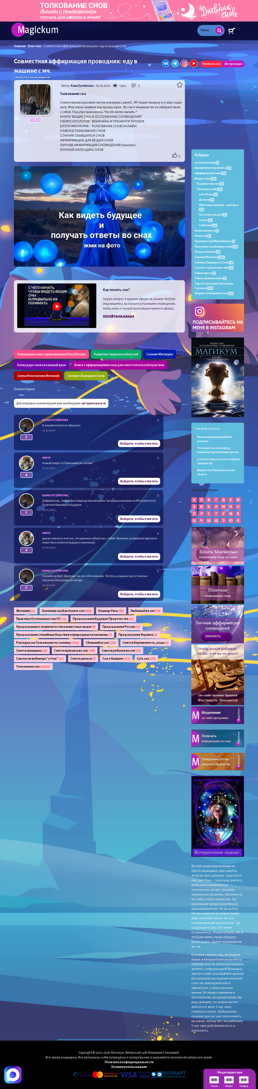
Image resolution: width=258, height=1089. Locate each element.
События (208, 225)
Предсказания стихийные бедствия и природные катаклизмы (64, 634)
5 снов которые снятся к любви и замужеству (218, 461)
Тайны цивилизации (211, 278)
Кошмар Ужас (111, 611)
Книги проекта (207, 230)
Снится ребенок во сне (121, 650)
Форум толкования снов (214, 293)
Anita (46, 457)
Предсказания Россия (121, 626)
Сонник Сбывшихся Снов (86, 375)
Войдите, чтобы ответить (139, 443)
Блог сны (34, 46)
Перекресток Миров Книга (215, 241)
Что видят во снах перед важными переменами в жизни (218, 450)
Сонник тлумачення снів (214, 267)
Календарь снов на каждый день (41, 365)
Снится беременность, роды (146, 642)
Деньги (206, 199)
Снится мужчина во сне (74, 650)
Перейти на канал (118, 316)
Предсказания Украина (138, 634)
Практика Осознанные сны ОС (41, 618)
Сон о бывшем (116, 658)
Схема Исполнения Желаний (38, 375)
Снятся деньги (83, 658)
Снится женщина (32, 650)
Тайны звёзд (205, 273)
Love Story (208, 194)
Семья (206, 220)
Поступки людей (213, 214)
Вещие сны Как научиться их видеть (216, 472)
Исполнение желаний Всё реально (214, 439)
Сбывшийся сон (101, 642)
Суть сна (146, 658)
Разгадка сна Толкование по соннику (47, 642)
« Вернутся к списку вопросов (32, 77)
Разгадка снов (210, 189)
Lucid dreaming (207, 162)
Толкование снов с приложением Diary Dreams (51, 354)
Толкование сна (33, 666)
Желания (25, 611)
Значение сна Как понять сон (67, 611)
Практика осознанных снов (216, 246)
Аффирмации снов (210, 173)
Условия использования (129, 1067)
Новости (203, 235)
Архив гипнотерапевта (213, 167)
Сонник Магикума (159, 354)
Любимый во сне (146, 611)
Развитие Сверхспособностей (116, 354)
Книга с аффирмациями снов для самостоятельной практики (119, 365)
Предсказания (207, 251)
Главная (20, 46)
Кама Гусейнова (82, 85)
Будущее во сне (210, 183)
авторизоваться (93, 403)
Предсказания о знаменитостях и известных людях (56, 626)
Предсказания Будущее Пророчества (103, 618)
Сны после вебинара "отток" (40, 658)
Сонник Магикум (210, 257)
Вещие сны (206, 178)
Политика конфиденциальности (129, 1062)
